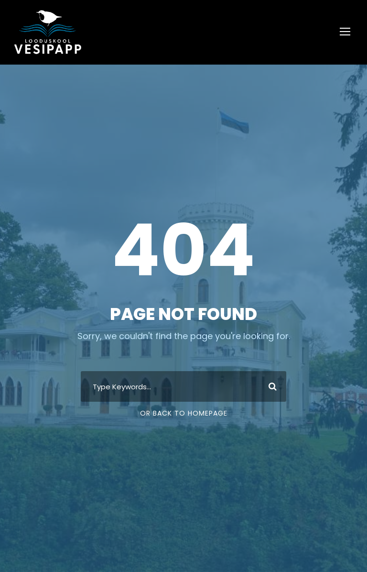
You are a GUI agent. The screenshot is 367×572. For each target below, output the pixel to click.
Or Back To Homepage (183, 413)
